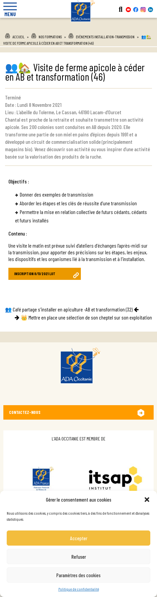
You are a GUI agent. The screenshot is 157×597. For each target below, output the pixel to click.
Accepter (78, 538)
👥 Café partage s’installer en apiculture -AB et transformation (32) (69, 309)
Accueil (18, 36)
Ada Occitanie (78, 26)
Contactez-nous (25, 412)
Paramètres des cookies (78, 575)
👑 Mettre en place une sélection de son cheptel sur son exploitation (86, 317)
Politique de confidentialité (78, 589)
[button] (147, 499)
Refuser (78, 557)
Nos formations (50, 36)
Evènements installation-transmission (105, 36)
